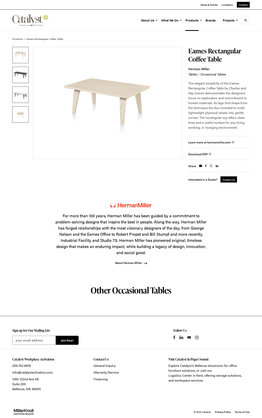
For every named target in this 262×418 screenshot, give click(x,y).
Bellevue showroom (209, 365)
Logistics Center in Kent (185, 375)
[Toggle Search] (246, 20)
